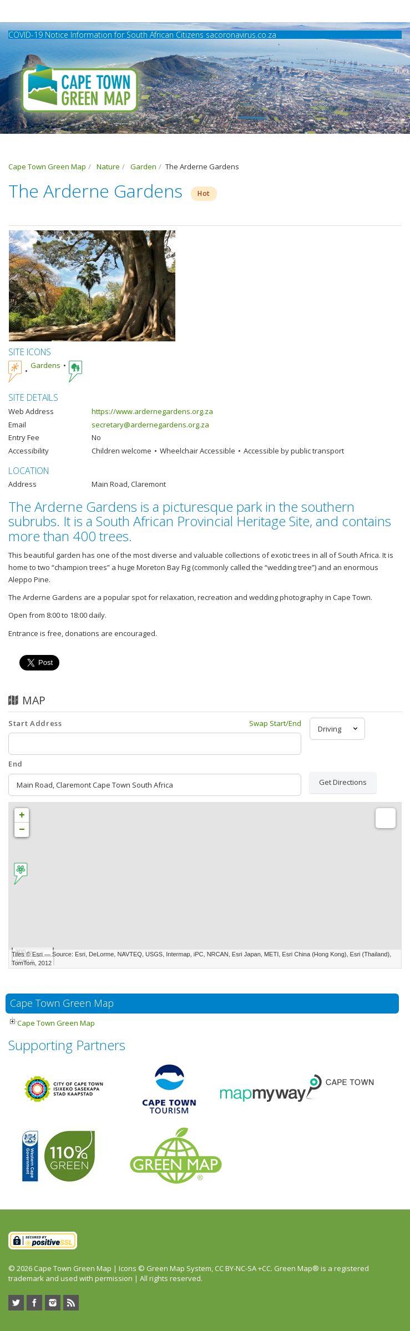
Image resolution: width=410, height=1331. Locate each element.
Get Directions (343, 782)
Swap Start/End (275, 723)
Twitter (16, 1302)
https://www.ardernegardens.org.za (152, 411)
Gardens (45, 365)
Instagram (52, 1302)
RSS (71, 1302)
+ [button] (22, 815)
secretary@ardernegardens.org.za (150, 425)
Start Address (35, 723)
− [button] (22, 829)
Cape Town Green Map (56, 1023)
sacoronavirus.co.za (241, 34)
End (15, 764)
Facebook (34, 1302)
